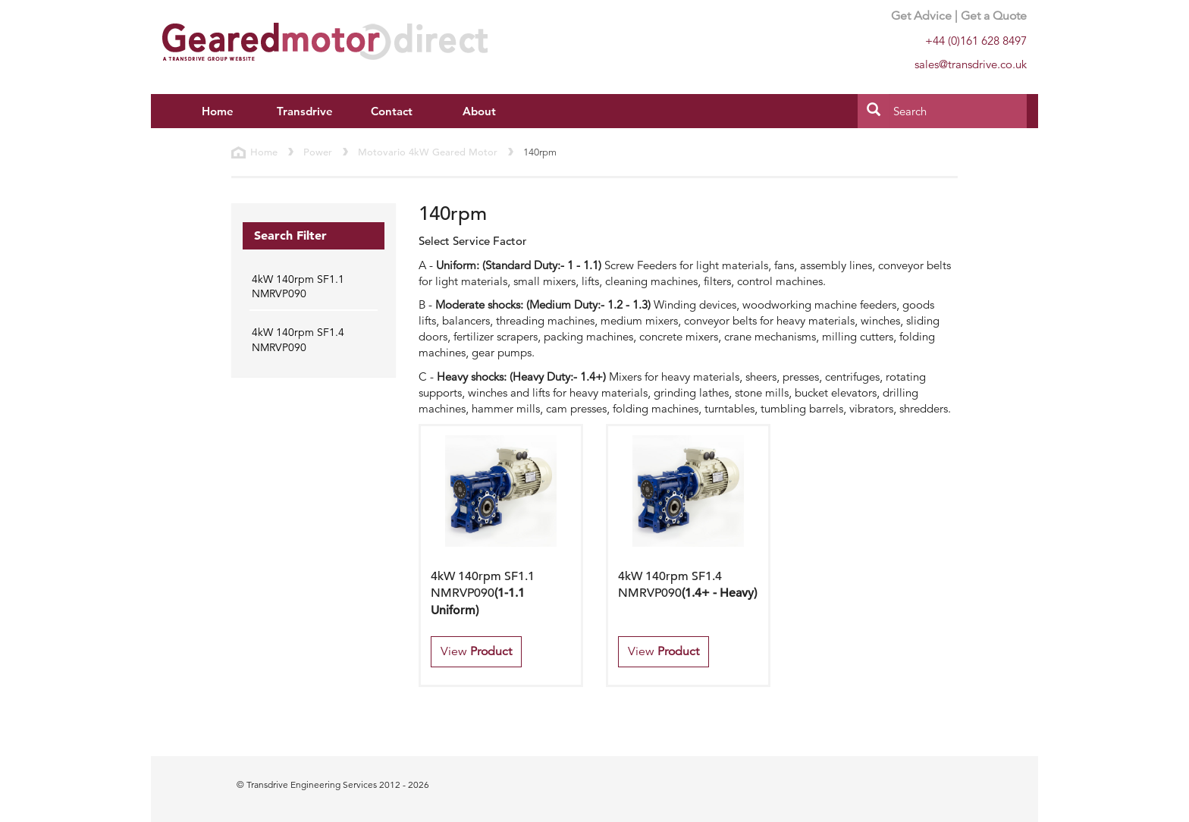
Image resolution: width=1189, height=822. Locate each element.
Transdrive (305, 111)
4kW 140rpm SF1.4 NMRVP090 (298, 339)
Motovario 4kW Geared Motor (427, 152)
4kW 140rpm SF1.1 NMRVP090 (298, 286)
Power (317, 152)
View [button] (476, 651)
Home (218, 111)
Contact (392, 111)
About (479, 111)
